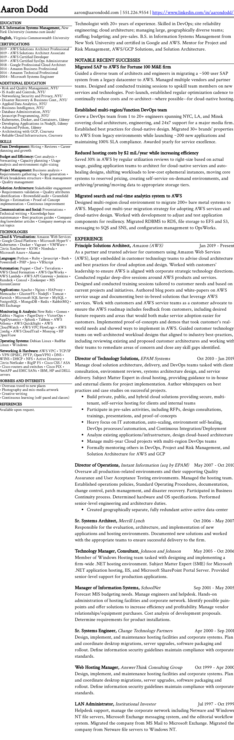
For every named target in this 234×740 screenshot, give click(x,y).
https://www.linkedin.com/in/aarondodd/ (193, 12)
